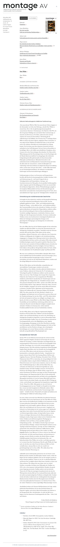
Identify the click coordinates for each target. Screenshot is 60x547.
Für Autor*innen (7, 26)
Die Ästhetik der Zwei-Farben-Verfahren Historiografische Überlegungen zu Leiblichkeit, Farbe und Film (36, 45)
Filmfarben (22, 24)
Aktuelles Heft (7, 17)
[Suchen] (56, 6)
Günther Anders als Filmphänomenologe (30, 105)
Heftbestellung (7, 19)
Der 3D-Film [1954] (25, 99)
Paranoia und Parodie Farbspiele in (28, 62)
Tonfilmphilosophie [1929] (26, 93)
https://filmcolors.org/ (36, 508)
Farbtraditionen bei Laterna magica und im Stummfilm (34, 38)
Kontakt (5, 30)
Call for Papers (7, 24)
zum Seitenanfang (51, 535)
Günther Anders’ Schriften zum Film (29, 87)
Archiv (5, 23)
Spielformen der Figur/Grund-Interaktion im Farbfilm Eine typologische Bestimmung (33, 54)
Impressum (6, 32)
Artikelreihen (6, 21)
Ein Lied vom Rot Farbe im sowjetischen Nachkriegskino (29, 31)
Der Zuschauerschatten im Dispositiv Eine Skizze (29, 116)
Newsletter (6, 28)
